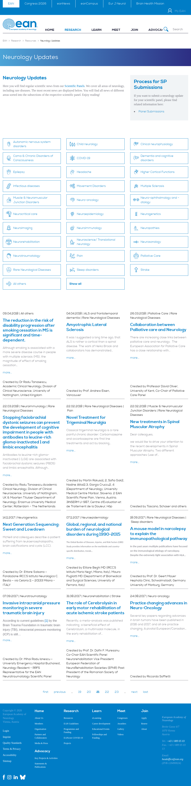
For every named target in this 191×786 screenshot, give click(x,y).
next (134, 692)
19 (79, 692)
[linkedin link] (16, 777)
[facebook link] (4, 777)
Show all (75, 284)
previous (60, 692)
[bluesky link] (23, 777)
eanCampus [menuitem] (89, 3)
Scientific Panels (74, 86)
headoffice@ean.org (172, 759)
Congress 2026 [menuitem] (35, 3)
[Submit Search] (166, 29)
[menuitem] (50, 30)
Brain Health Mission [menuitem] (150, 3)
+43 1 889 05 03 (176, 741)
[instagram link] (9, 777)
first (45, 692)
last (145, 692)
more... (7, 372)
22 (107, 692)
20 (89, 692)
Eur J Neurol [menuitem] (117, 3)
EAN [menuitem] (11, 3)
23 (117, 692)
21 (97, 692)
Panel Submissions (151, 111)
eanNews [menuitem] (63, 3)
